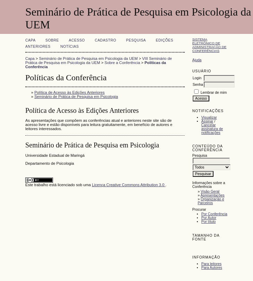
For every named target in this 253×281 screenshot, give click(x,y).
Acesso (77, 40)
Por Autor (208, 218)
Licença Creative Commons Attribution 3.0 (128, 185)
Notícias (69, 46)
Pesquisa (136, 40)
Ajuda (197, 60)
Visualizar (209, 117)
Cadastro (105, 40)
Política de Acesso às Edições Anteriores (69, 92)
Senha (198, 85)
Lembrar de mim (214, 92)
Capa (30, 40)
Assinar (207, 121)
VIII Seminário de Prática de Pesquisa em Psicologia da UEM (98, 60)
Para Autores (211, 268)
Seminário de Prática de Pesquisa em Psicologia (76, 96)
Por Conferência (214, 214)
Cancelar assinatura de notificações (212, 129)
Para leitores (211, 264)
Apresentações (213, 195)
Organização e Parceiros (211, 201)
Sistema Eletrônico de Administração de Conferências (209, 45)
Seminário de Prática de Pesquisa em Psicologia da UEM (88, 58)
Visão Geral (210, 191)
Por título (208, 222)
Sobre (52, 40)
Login (197, 78)
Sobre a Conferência (122, 63)
